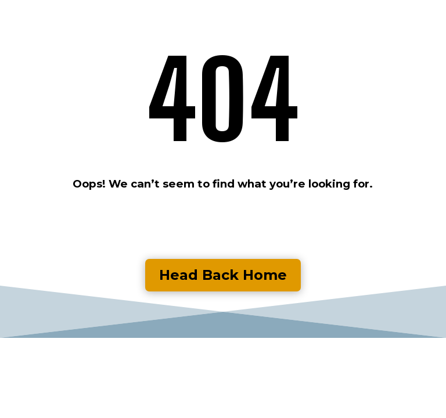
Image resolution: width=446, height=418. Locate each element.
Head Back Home (223, 274)
